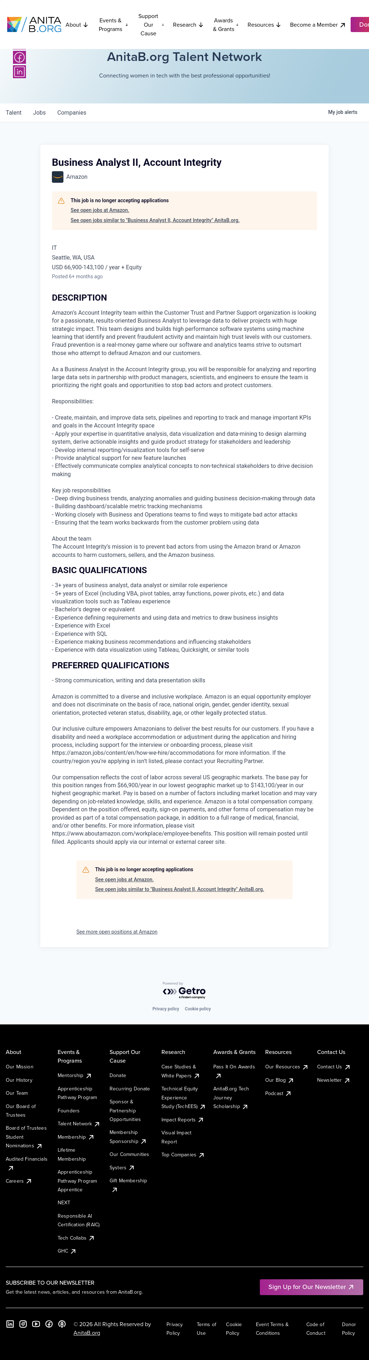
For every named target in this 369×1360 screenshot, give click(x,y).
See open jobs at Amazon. (100, 210)
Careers (19, 1180)
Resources (264, 24)
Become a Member (318, 25)
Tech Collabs (76, 1237)
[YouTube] (36, 1324)
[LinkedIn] (19, 71)
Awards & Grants (226, 24)
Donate (118, 1075)
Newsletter (334, 1080)
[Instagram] (23, 1324)
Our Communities (129, 1154)
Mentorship (75, 1075)
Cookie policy (198, 1008)
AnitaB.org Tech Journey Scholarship (231, 1097)
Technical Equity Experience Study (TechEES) (183, 1097)
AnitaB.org (87, 1333)
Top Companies (183, 1154)
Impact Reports (182, 1119)
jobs (39, 112)
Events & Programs (113, 24)
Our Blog (279, 1080)
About (77, 24)
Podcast (278, 1093)
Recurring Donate (130, 1088)
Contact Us (334, 1066)
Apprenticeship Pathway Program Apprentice (77, 1180)
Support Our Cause (151, 24)
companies (71, 112)
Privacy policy (165, 1008)
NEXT (64, 1202)
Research (188, 24)
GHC (67, 1250)
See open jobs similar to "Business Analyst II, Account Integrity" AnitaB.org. (155, 220)
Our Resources (287, 1066)
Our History (19, 1080)
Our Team (17, 1093)
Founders (69, 1110)
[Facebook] (19, 57)
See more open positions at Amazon (116, 932)
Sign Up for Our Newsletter (311, 1286)
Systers (122, 1167)
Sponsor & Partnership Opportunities (125, 1110)
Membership (76, 1136)
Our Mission (20, 1066)
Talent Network (79, 1123)
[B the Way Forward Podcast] (62, 1324)
